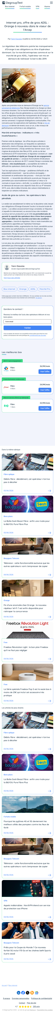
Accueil (4, 985)
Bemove (33, 1010)
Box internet (9, 6)
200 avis (36, 1006)
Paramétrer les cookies (45, 1010)
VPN (37, 6)
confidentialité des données (37, 335)
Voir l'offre (45, 371)
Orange (22, 289)
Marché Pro (45, 289)
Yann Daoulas (16, 39)
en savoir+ (39, 298)
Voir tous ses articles (12, 278)
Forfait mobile (25, 6)
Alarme (47, 6)
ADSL (33, 289)
